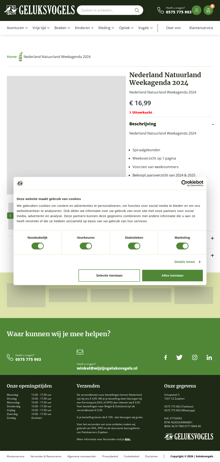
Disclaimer (151, 456)
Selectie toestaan (109, 275)
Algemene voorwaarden (81, 456)
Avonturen (15, 27)
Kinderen (82, 27)
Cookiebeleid (131, 456)
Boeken (60, 27)
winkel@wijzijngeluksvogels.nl (107, 368)
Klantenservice (201, 27)
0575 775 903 (179, 12)
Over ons (173, 27)
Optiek (124, 27)
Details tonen (185, 262)
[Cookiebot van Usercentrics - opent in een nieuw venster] (184, 183)
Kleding (104, 27)
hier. (128, 439)
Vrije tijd (39, 27)
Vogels (143, 27)
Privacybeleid (110, 456)
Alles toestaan (173, 275)
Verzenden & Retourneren (46, 456)
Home (15, 56)
